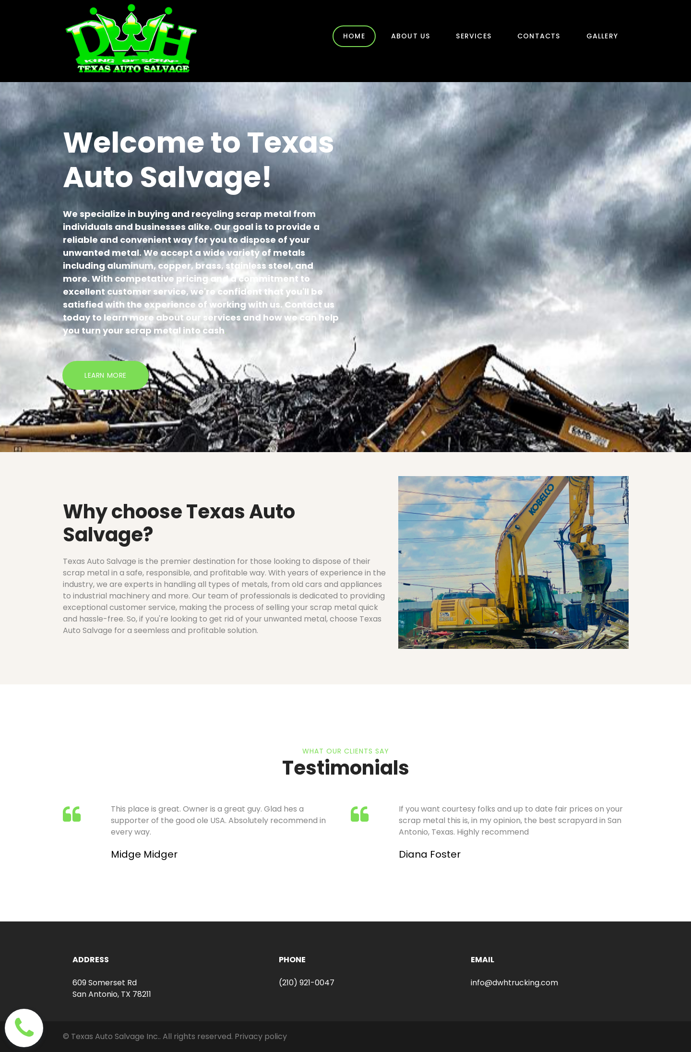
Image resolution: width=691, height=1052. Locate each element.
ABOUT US (410, 36)
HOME (354, 36)
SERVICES (473, 36)
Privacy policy (261, 1036)
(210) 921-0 (299, 982)
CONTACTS (538, 36)
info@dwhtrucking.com (514, 982)
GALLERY (602, 36)
